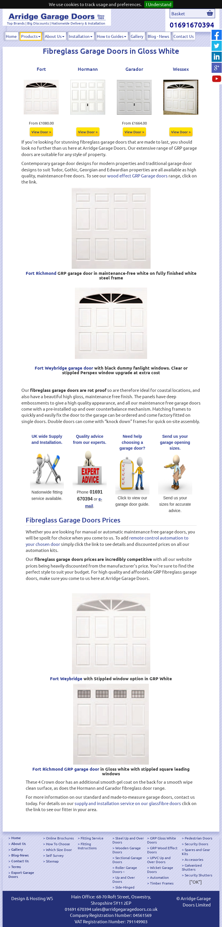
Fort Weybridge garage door (64, 368)
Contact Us (183, 36)
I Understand (158, 4)
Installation (80, 36)
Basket (178, 13)
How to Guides (111, 36)
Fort (41, 69)
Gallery (137, 36)
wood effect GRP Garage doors (137, 175)
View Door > (41, 131)
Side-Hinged (124, 887)
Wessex (181, 69)
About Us (54, 36)
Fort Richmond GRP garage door (65, 769)
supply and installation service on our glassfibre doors (128, 803)
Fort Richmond (41, 273)
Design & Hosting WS (32, 898)
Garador (134, 69)
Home (11, 36)
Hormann (88, 69)
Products (30, 36)
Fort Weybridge (66, 678)
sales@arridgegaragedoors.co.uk (125, 909)
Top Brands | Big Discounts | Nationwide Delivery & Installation (56, 23)
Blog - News (158, 36)
